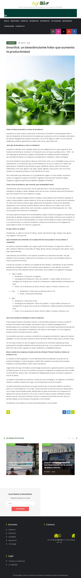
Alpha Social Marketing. (60, 575)
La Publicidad (13, 565)
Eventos (24, 21)
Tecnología (9, 26)
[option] (22, 459)
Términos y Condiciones (17, 561)
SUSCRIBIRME (20, 509)
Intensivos (34, 21)
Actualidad (56, 21)
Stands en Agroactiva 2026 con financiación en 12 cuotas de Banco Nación (57, 465)
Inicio (6, 21)
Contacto (20, 26)
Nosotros (15, 21)
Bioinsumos (67, 21)
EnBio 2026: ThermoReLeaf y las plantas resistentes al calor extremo (21, 465)
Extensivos (45, 21)
